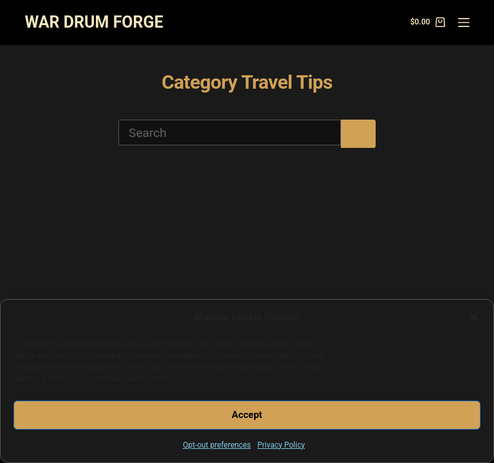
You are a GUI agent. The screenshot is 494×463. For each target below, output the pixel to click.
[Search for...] (229, 132)
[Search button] (358, 134)
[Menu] (464, 22)
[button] (474, 317)
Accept (247, 415)
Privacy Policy (281, 444)
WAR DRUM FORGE (93, 22)
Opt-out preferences (217, 444)
